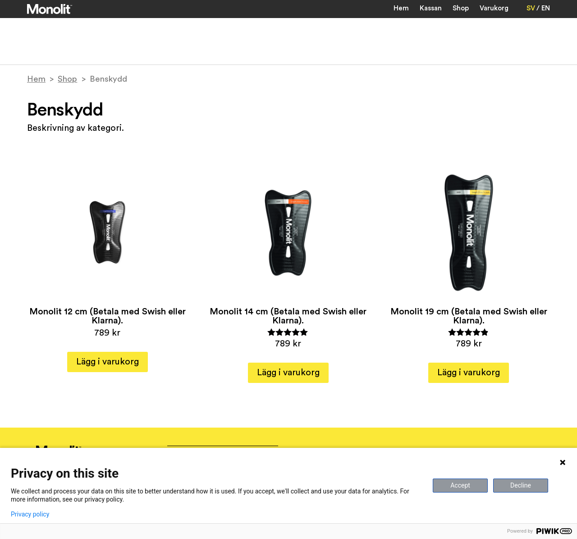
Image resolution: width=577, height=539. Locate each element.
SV (531, 8)
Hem (401, 8)
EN (545, 8)
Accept (460, 485)
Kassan (431, 8)
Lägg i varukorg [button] (107, 361)
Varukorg (494, 8)
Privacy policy (30, 514)
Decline (520, 485)
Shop (461, 8)
